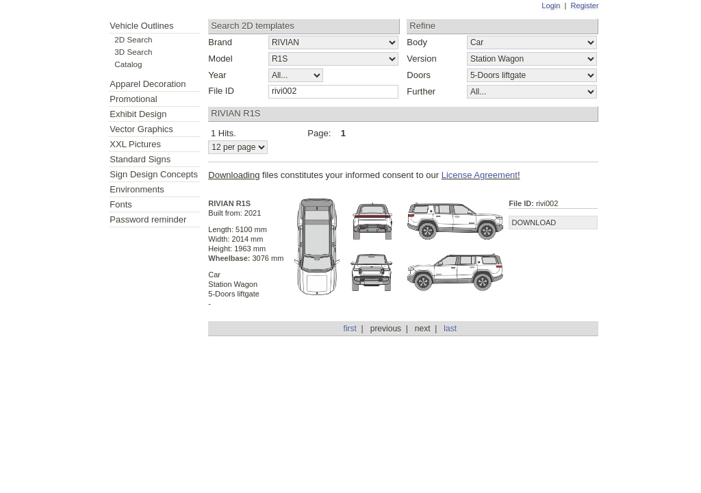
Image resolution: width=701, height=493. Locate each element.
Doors (419, 75)
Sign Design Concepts (154, 174)
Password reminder (148, 219)
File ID (221, 91)
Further (421, 91)
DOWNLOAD (533, 222)
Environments (137, 189)
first (350, 328)
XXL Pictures (135, 144)
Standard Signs (140, 159)
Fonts (121, 204)
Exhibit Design (138, 114)
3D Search (133, 51)
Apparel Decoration (148, 84)
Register (585, 5)
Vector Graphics (141, 129)
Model (220, 58)
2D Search (133, 39)
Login (550, 5)
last (450, 328)
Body (417, 42)
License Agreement (480, 175)
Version (421, 58)
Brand (220, 42)
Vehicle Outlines (141, 26)
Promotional (133, 99)
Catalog (128, 64)
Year (217, 75)
